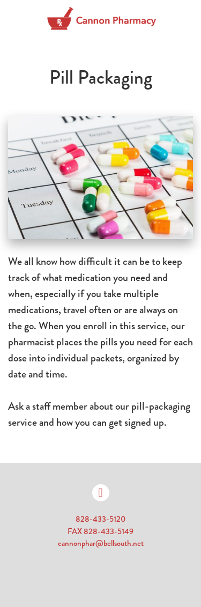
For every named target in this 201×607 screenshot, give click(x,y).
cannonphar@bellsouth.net (101, 543)
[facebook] (100, 492)
